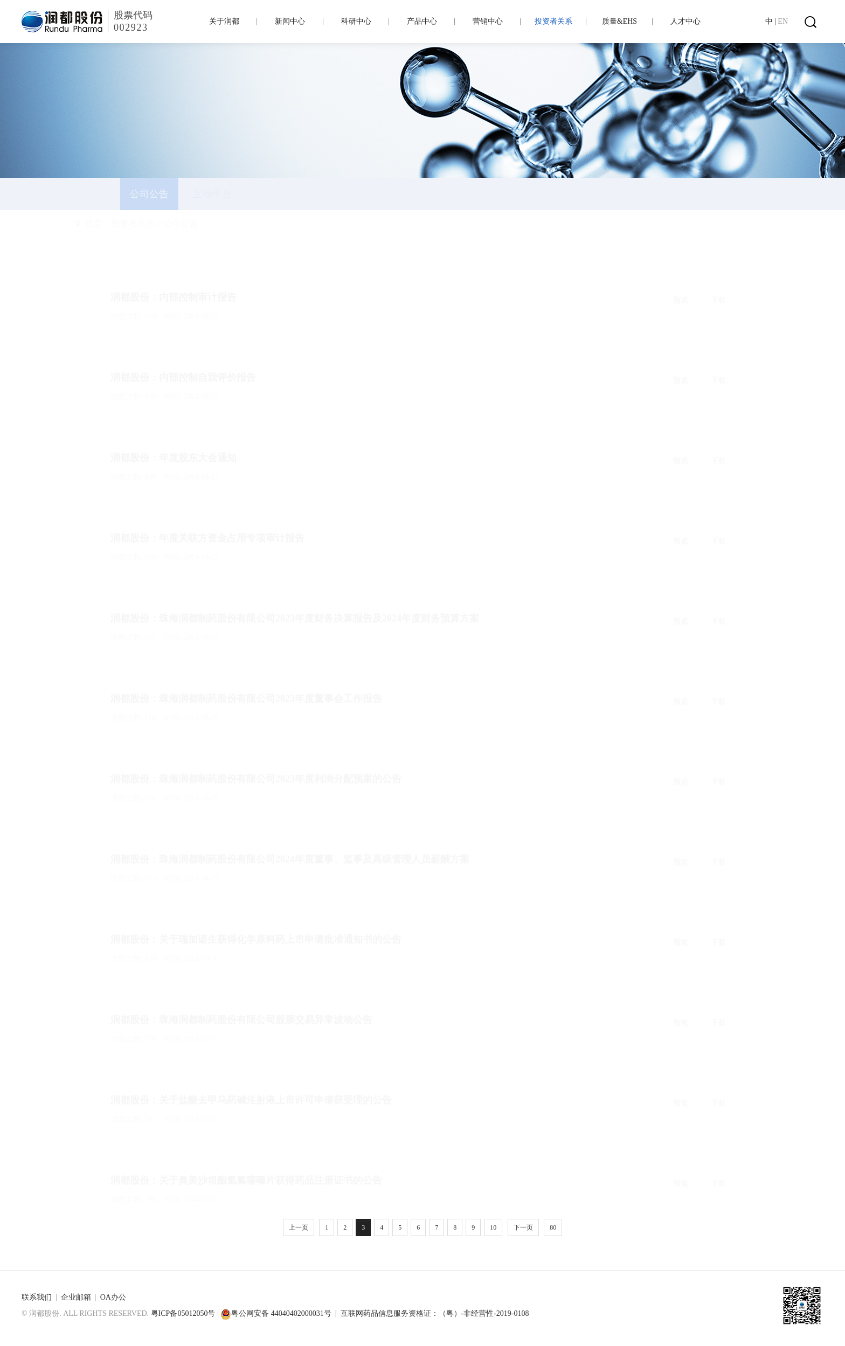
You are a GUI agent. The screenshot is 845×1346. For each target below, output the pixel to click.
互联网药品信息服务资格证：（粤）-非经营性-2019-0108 (435, 1313)
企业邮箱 (76, 1297)
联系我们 (37, 1297)
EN (783, 21)
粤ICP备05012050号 (183, 1313)
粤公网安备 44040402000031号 (275, 1313)
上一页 (298, 1227)
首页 (119, 223)
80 (553, 1227)
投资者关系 (158, 223)
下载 (718, 274)
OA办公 (113, 1297)
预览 (680, 274)
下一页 (523, 1227)
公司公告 (206, 223)
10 (493, 1227)
